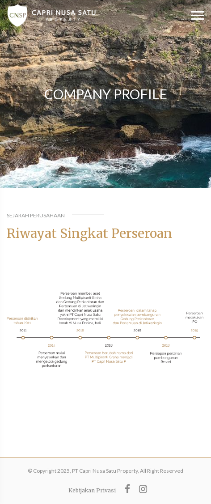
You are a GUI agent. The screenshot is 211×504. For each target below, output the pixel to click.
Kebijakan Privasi (92, 490)
